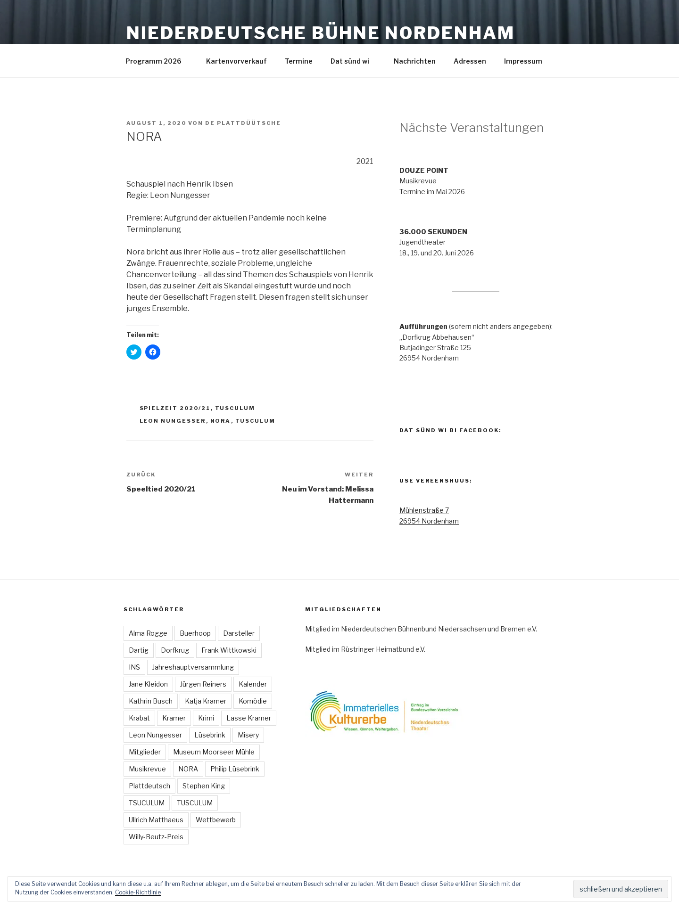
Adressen (470, 61)
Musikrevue (147, 769)
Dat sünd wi (354, 61)
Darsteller (239, 633)
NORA (220, 421)
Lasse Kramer (248, 718)
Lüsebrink (209, 735)
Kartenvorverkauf (236, 61)
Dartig (139, 650)
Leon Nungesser (173, 421)
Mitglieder (145, 752)
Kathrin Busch (151, 701)
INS (134, 667)
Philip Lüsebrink (234, 769)
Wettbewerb (216, 820)
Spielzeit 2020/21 (175, 408)
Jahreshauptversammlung (193, 667)
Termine (299, 61)
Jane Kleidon (148, 684)
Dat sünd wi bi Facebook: (450, 430)
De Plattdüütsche (243, 123)
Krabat (139, 718)
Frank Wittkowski (229, 650)
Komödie (253, 701)
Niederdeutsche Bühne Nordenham (320, 33)
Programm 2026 (157, 61)
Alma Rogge (148, 633)
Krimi (206, 718)
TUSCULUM (235, 408)
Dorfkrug (175, 650)
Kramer (174, 718)
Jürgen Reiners (203, 684)
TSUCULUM (147, 803)
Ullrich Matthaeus (156, 820)
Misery (248, 735)
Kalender (253, 684)
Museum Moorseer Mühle (214, 752)
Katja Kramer (205, 701)
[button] (399, 710)
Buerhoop (195, 633)
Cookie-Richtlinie (138, 892)
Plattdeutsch (149, 786)
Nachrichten (415, 61)
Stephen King (203, 786)
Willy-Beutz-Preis (156, 837)
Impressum (527, 61)
